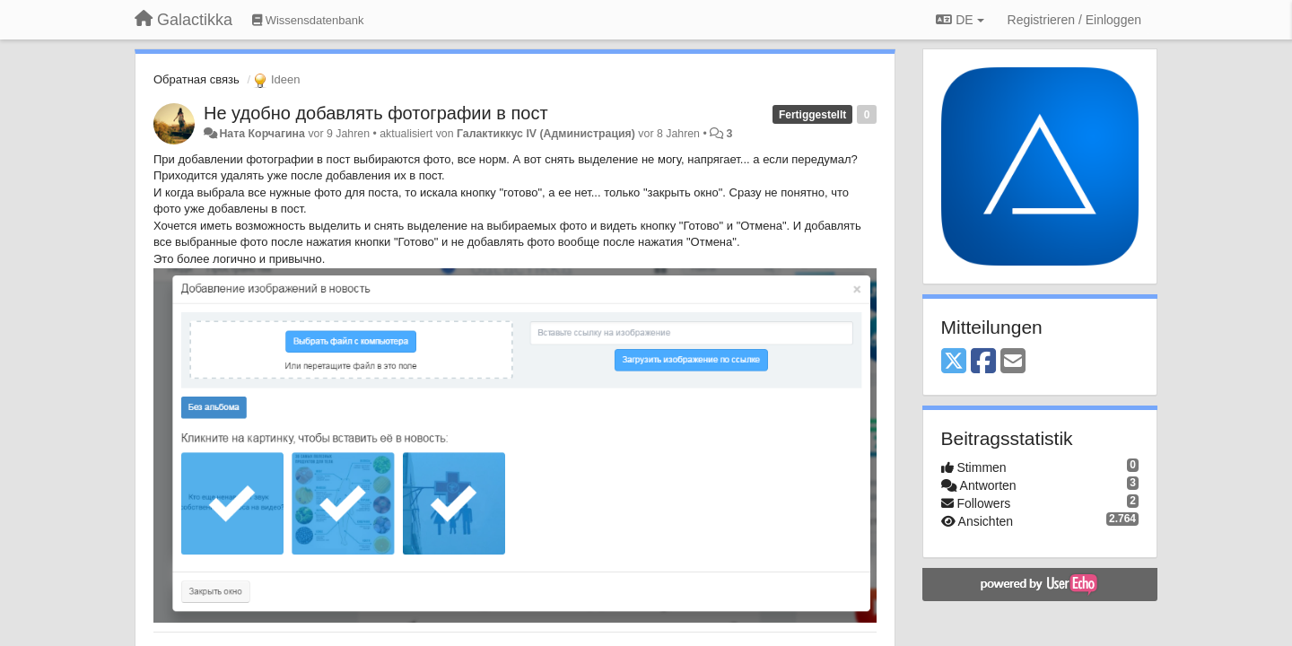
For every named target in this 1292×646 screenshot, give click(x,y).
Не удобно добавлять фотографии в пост (376, 113)
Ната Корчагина (262, 133)
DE (959, 20)
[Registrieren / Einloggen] (1074, 19)
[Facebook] (983, 362)
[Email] (1013, 362)
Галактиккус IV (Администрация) (546, 133)
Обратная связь (196, 79)
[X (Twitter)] (953, 362)
